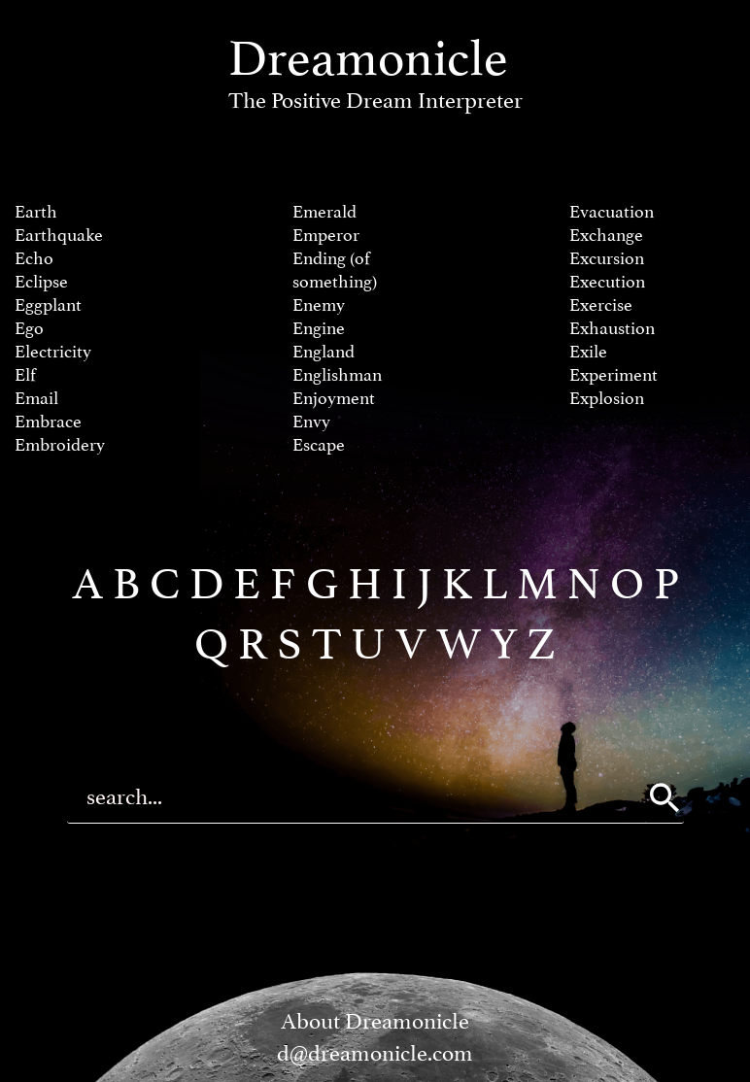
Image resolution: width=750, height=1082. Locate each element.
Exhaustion (612, 329)
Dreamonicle (375, 71)
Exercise (600, 305)
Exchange (606, 235)
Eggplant (48, 305)
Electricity (53, 352)
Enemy (318, 305)
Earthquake (59, 235)
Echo (34, 259)
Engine (318, 329)
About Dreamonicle (375, 1021)
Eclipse (41, 282)
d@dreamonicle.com (375, 1053)
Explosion (606, 399)
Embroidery (60, 445)
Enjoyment (333, 399)
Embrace (48, 422)
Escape (318, 445)
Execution (607, 282)
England (323, 352)
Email (36, 399)
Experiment (613, 375)
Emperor (325, 235)
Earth (36, 212)
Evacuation (611, 212)
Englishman (337, 375)
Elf (25, 375)
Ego (29, 329)
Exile (588, 352)
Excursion (606, 259)
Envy (311, 422)
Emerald (324, 212)
